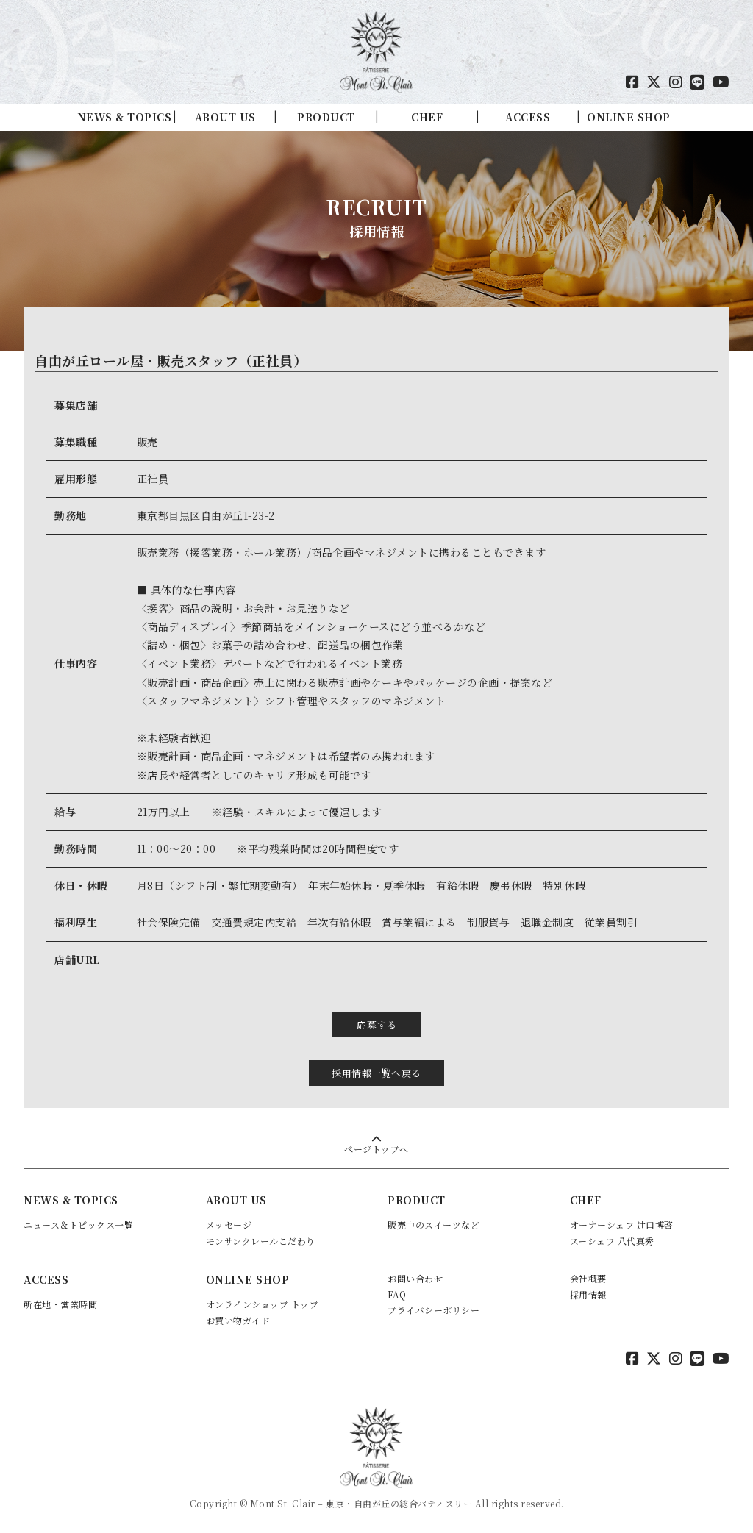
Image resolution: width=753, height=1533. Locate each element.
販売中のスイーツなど (433, 1224)
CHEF (427, 117)
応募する (376, 1025)
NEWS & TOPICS (124, 117)
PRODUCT (326, 117)
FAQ (397, 1293)
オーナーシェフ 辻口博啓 (622, 1224)
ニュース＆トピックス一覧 (78, 1224)
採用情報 (588, 1293)
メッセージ (229, 1224)
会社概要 (588, 1278)
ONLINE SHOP (629, 117)
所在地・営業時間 (60, 1304)
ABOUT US (225, 117)
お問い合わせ (415, 1278)
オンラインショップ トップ (262, 1304)
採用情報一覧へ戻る (376, 1072)
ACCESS (527, 117)
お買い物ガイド (238, 1320)
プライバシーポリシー (433, 1310)
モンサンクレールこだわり (260, 1240)
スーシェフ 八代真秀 (612, 1240)
